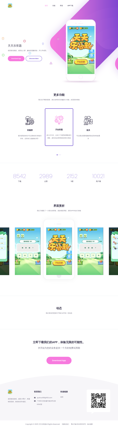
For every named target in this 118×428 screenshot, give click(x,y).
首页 (46, 6)
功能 (53, 6)
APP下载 (70, 6)
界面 (61, 6)
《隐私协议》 (65, 424)
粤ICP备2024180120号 (78, 424)
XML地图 (90, 424)
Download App (16, 58)
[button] (57, 154)
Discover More (34, 58)
